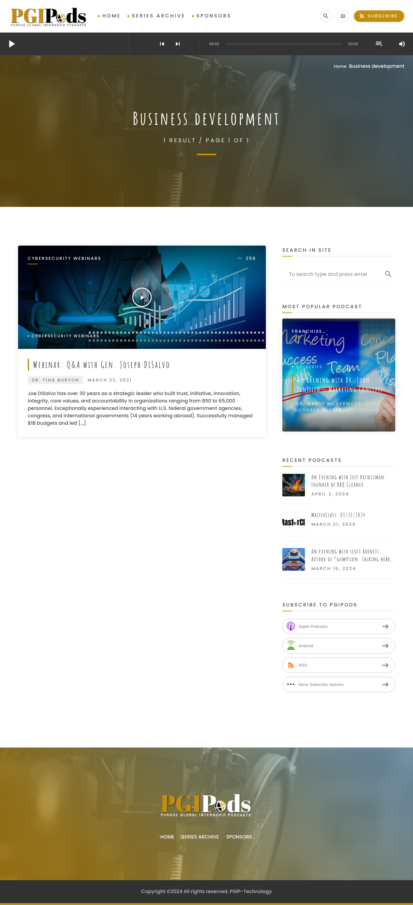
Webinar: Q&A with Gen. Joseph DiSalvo (101, 364)
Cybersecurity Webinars (64, 258)
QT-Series (309, 367)
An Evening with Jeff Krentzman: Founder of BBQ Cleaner (349, 481)
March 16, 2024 (333, 568)
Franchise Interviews (308, 331)
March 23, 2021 (110, 380)
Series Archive (159, 16)
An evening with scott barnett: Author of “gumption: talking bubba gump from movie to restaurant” (351, 555)
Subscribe (378, 16)
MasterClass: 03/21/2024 (338, 515)
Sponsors (214, 16)
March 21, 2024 (333, 524)
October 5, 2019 (318, 410)
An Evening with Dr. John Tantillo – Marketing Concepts (340, 384)
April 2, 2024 (330, 494)
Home (111, 16)
